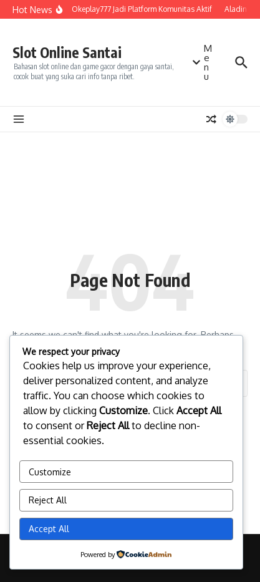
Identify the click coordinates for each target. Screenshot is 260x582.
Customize (50, 472)
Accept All (49, 528)
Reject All (48, 500)
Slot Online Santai (67, 52)
